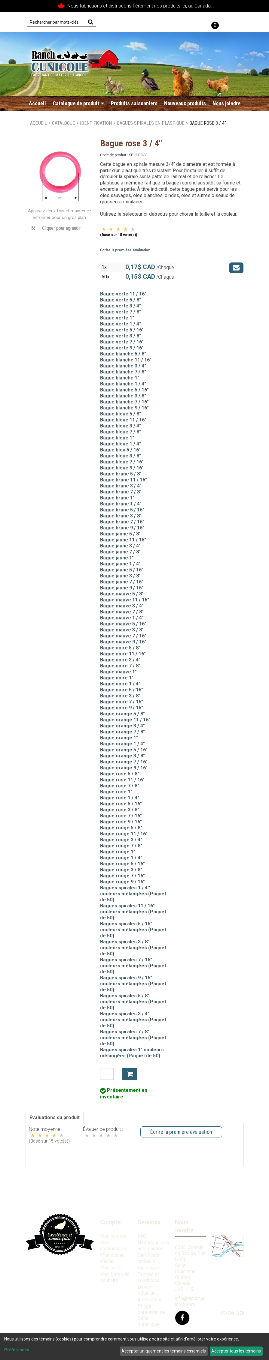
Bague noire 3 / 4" (120, 660)
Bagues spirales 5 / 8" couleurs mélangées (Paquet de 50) (133, 1002)
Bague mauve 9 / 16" (123, 642)
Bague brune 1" (117, 498)
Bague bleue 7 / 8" (120, 432)
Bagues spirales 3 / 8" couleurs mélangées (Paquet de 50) (133, 948)
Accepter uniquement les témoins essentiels (163, 1351)
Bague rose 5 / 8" (119, 774)
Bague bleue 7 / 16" (122, 462)
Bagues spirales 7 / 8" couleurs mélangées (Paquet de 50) (133, 1038)
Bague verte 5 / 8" (120, 300)
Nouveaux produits (185, 103)
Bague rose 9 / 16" (121, 822)
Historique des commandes (153, 1245)
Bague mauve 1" (118, 672)
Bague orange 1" (119, 738)
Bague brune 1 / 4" (121, 504)
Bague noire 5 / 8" (120, 648)
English (233, 22)
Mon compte (113, 1236)
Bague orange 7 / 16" (124, 762)
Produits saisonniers (134, 103)
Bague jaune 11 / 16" (123, 540)
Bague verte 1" (117, 318)
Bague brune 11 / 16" (123, 480)
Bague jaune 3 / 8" (120, 576)
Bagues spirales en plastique (150, 123)
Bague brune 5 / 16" (122, 510)
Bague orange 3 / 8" (122, 756)
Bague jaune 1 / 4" (120, 564)
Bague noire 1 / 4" (120, 684)
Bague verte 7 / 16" (122, 342)
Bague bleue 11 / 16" (123, 420)
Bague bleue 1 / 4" (120, 444)
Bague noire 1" (116, 678)
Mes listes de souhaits (115, 1277)
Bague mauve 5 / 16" (123, 624)
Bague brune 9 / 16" (122, 528)
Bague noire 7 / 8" (120, 666)
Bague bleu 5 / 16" (120, 450)
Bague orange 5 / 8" (122, 714)
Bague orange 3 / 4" (122, 726)
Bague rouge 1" (117, 852)
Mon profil (110, 1268)
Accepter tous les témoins (236, 1351)
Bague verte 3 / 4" (120, 306)
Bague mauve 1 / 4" (122, 618)
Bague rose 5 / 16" (121, 804)
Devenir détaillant (147, 1290)
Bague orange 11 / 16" (125, 720)
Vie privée (148, 1268)
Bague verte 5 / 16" (122, 330)
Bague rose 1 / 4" (119, 798)
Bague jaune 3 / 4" (120, 546)
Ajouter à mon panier (129, 1074)
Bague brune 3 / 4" (121, 486)
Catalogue (63, 123)
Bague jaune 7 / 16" (121, 582)
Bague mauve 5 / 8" (122, 594)
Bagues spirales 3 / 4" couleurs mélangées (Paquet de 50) (133, 1020)
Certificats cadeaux (148, 1258)
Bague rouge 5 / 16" (122, 864)
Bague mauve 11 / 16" (124, 600)
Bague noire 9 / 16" (121, 708)
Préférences (16, 1349)
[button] (214, 22)
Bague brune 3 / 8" (121, 516)
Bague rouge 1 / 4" (121, 858)
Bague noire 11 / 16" (123, 654)
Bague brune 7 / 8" (121, 492)
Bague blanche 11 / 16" (125, 360)
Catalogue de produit (78, 103)
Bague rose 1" (116, 792)
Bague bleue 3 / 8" (120, 456)
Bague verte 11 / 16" (123, 294)
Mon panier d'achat (112, 1258)
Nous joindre (226, 103)
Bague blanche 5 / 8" (123, 354)
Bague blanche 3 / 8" (123, 396)
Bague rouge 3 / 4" (121, 840)
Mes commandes (113, 1245)
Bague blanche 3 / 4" (123, 366)
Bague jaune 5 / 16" (121, 570)
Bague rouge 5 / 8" (121, 828)
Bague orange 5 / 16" (124, 750)
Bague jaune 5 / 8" (120, 534)
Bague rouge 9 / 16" (122, 882)
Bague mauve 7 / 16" (123, 636)
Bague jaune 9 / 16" (121, 588)
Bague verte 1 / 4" (120, 324)
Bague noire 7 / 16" (121, 702)
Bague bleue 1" (117, 438)
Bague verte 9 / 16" (122, 348)
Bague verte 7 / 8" (120, 312)
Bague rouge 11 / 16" (124, 834)
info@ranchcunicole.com (190, 1301)
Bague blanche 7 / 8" (123, 372)
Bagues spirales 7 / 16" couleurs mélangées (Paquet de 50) (133, 966)
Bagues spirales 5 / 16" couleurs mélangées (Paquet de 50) (133, 930)
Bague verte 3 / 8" (120, 336)
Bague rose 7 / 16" (121, 816)
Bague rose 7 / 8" (119, 786)
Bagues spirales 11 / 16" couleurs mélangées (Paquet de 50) (133, 912)
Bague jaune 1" (117, 558)
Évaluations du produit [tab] (54, 1117)
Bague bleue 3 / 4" (120, 426)
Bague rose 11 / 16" (122, 780)
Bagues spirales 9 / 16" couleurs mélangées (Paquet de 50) (133, 984)
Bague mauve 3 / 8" (122, 630)
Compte (110, 1222)
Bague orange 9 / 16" (124, 768)
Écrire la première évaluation (125, 250)
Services (149, 1222)
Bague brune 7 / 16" (122, 522)
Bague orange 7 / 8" (122, 732)
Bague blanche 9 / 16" (124, 408)
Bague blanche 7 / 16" (124, 402)
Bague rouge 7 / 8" (121, 846)
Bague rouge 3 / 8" (121, 870)
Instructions (150, 1299)
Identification (96, 123)
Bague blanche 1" (119, 378)
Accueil (37, 103)
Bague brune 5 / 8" (121, 474)
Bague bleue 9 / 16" (122, 468)
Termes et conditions (149, 1277)
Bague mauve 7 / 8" (122, 612)
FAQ (142, 1236)
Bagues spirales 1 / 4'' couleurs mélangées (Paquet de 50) (133, 894)
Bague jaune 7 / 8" (120, 552)
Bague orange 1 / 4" (122, 744)
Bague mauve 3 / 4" (122, 606)
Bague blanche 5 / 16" (124, 390)
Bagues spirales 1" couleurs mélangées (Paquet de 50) (132, 1053)
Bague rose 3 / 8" (119, 810)
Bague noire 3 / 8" (120, 696)
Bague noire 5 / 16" (121, 690)
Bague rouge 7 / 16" (122, 876)
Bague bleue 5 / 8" (120, 414)
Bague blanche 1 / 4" (123, 384)
